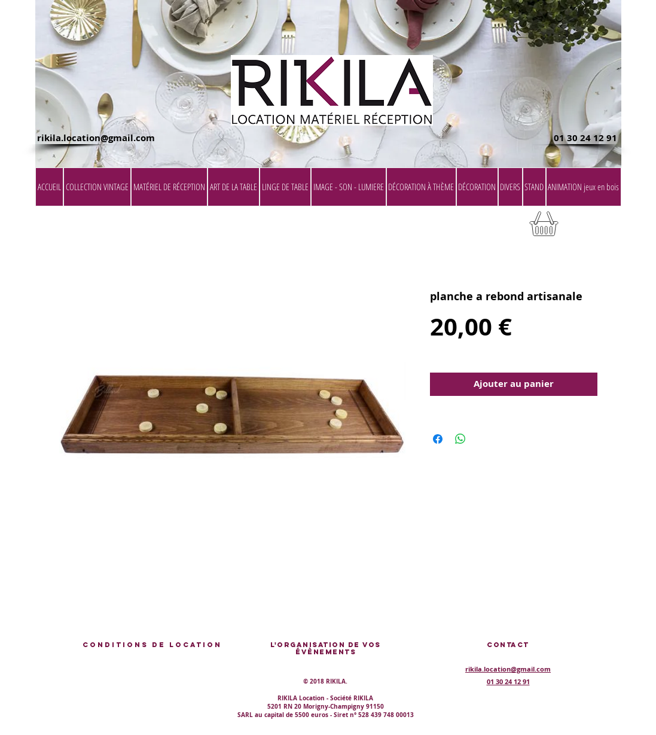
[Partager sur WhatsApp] (460, 439)
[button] (591, 227)
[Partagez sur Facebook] (438, 439)
